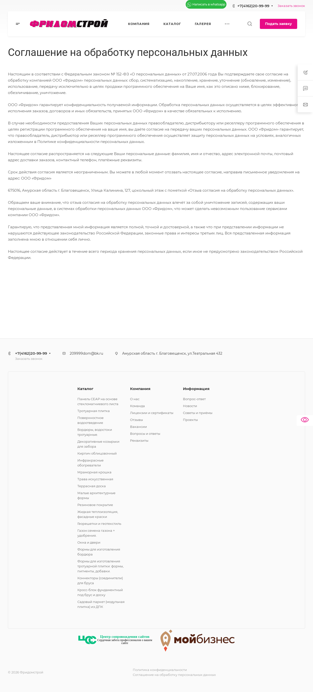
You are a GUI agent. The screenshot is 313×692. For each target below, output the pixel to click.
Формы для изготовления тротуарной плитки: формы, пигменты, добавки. (100, 566)
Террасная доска (91, 486)
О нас (134, 399)
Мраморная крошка (94, 472)
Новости (190, 406)
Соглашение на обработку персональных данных (174, 675)
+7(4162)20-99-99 (253, 5)
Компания (140, 388)
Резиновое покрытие (95, 505)
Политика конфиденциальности (160, 670)
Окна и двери (88, 542)
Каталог (85, 388)
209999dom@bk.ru (86, 353)
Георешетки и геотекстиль (99, 524)
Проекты (190, 420)
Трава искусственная (95, 479)
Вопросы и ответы (145, 434)
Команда (137, 406)
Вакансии (138, 427)
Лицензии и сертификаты (151, 413)
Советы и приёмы (197, 413)
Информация (196, 388)
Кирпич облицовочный (97, 453)
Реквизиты (139, 440)
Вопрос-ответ (194, 399)
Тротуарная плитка (93, 411)
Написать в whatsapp (206, 4)
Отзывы (136, 420)
